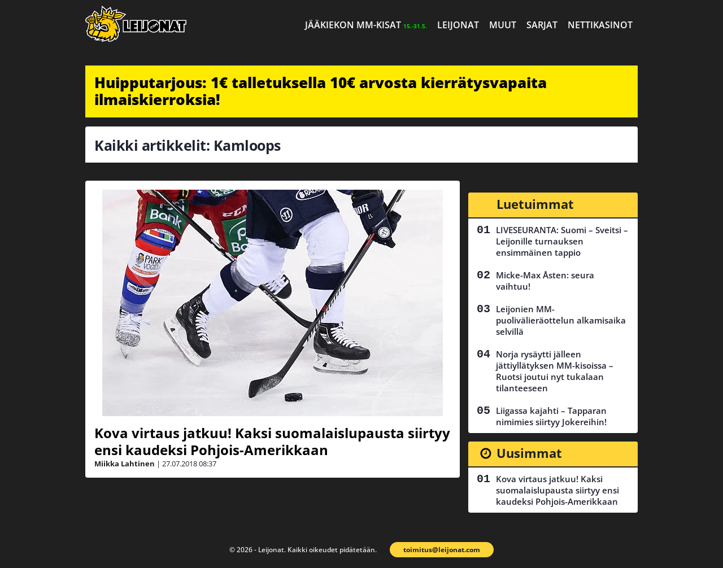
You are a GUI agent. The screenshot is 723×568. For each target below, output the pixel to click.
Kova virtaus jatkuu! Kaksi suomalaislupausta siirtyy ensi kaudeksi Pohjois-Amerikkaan (272, 441)
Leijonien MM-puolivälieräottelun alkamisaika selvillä (561, 320)
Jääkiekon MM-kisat (366, 25)
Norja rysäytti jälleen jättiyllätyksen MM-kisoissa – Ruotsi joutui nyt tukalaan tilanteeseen (554, 371)
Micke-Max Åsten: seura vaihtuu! (545, 280)
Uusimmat (529, 452)
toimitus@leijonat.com (441, 549)
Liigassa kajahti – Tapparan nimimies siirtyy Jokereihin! (551, 416)
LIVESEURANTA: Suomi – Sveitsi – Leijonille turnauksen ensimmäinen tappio (562, 241)
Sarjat (542, 25)
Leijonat (458, 25)
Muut (502, 25)
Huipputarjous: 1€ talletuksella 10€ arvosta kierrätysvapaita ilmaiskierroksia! (320, 91)
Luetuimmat (535, 203)
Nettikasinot (600, 25)
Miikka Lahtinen (124, 463)
